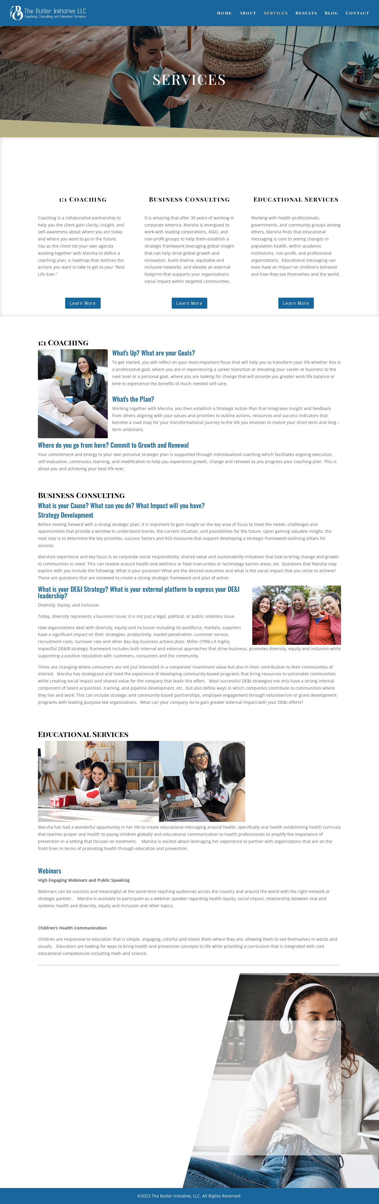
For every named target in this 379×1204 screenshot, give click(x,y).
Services (276, 13)
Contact (358, 13)
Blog (331, 13)
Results (306, 13)
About (248, 13)
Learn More (83, 303)
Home (224, 13)
